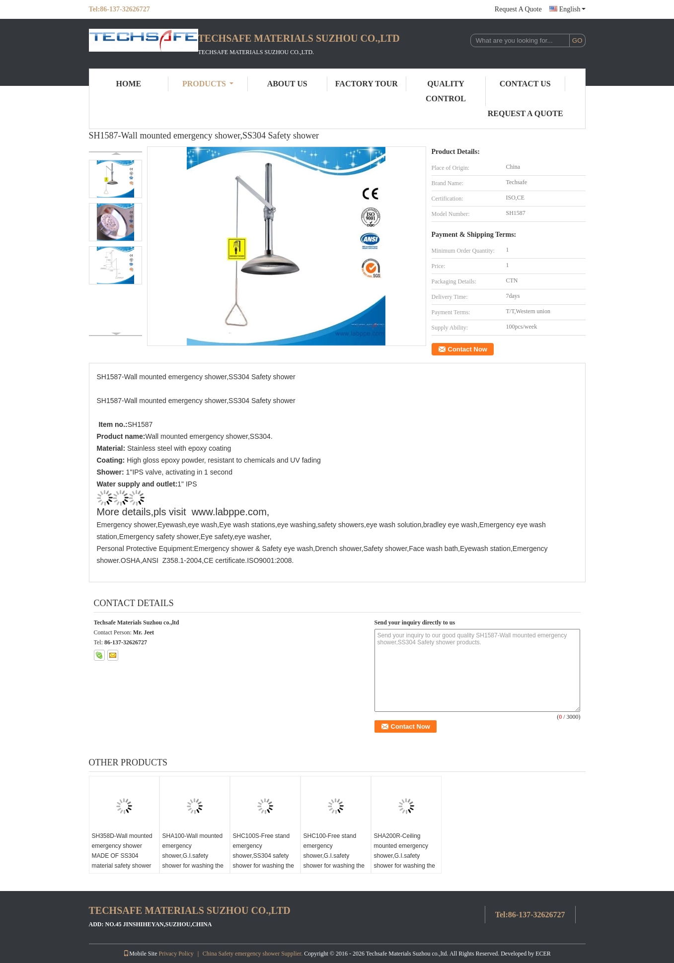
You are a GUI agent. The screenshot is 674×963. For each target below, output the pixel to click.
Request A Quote (518, 9)
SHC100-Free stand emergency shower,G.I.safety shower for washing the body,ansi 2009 (334, 855)
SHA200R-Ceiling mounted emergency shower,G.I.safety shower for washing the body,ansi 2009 (404, 855)
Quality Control (446, 91)
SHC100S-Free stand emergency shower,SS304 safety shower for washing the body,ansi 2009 (263, 855)
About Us (287, 83)
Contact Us (525, 83)
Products (207, 83)
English (572, 9)
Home (129, 83)
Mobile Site (140, 953)
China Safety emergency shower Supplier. (253, 953)
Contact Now (467, 349)
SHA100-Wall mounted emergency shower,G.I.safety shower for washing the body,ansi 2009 (193, 855)
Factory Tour (366, 83)
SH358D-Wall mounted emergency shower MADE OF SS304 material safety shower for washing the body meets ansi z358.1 (122, 860)
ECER (543, 953)
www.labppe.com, (231, 511)
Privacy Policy (175, 953)
